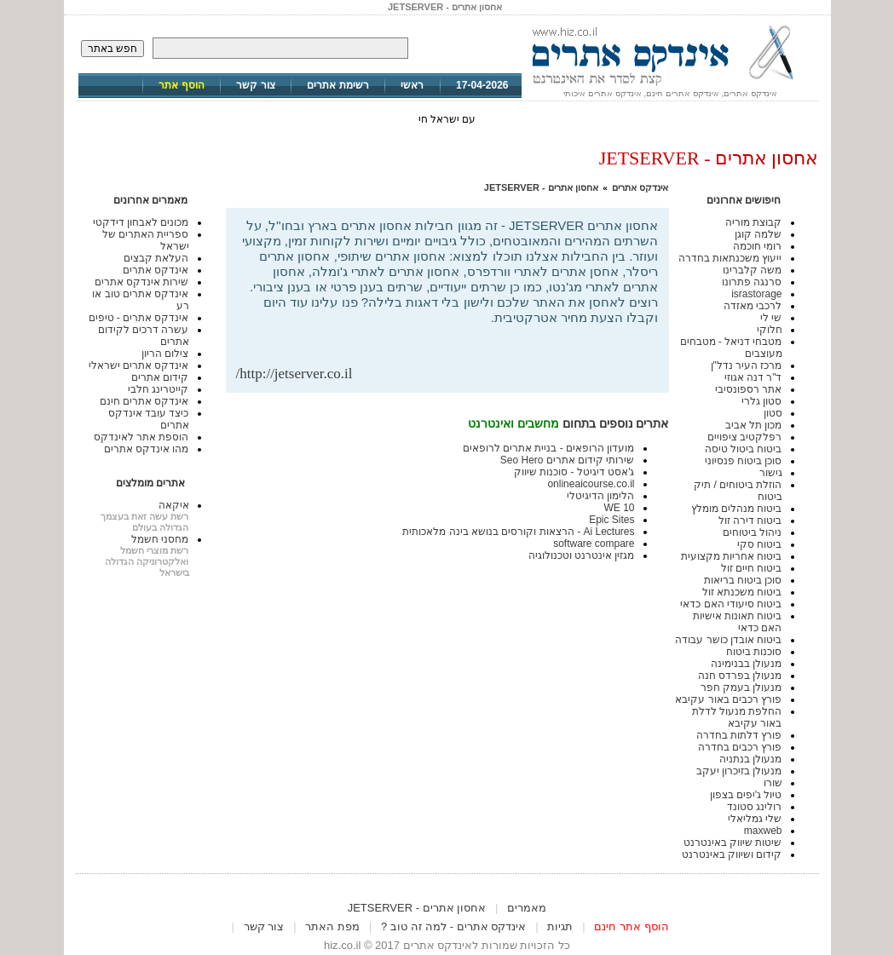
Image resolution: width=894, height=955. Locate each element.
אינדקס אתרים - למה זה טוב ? (453, 926)
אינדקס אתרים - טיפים (139, 318)
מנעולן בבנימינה (746, 664)
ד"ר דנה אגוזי (753, 377)
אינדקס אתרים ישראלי (139, 365)
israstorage (756, 294)
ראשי (412, 85)
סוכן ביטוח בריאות (743, 580)
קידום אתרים (159, 377)
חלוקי (769, 330)
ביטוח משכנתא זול (742, 592)
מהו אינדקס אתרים (146, 449)
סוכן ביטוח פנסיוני (743, 461)
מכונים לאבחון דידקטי (141, 222)
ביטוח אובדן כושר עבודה (728, 640)
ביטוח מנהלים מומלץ (736, 509)
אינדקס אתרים (640, 187)
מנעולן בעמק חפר (741, 687)
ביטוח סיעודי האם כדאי (731, 604)
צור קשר (255, 85)
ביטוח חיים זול (751, 568)
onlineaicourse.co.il (590, 484)
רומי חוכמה (757, 246)
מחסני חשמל (159, 539)
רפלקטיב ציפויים (744, 437)
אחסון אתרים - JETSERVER (541, 187)
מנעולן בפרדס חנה (740, 676)
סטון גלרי (761, 401)
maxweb (763, 831)
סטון (773, 413)
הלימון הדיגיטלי (600, 496)
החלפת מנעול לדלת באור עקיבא (737, 717)
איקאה (174, 505)
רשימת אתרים (337, 85)
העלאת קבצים (156, 258)
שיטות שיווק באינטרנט (732, 843)
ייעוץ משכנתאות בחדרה (730, 258)
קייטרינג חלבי (158, 389)
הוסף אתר (181, 85)
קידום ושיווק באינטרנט (732, 854)
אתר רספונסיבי (748, 389)
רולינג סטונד (754, 807)
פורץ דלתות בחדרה (739, 735)
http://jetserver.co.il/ (294, 373)
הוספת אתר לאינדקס (141, 437)
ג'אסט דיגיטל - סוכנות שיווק (574, 472)
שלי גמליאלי (755, 819)
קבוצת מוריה (753, 222)
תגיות (560, 926)
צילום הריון (164, 354)
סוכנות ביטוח (754, 652)
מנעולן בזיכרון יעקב (739, 771)
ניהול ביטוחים (752, 532)
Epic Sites (611, 520)
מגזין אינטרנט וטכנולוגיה (581, 555)
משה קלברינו (752, 270)
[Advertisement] (459, 337)
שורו (773, 783)
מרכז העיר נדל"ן (746, 365)
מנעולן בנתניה (750, 759)
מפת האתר (332, 926)
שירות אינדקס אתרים (142, 282)
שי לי (771, 318)
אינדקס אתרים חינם (144, 401)
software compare (593, 543)
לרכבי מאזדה (753, 306)
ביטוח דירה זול (750, 520)
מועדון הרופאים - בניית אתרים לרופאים (549, 448)
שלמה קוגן (758, 234)
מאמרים (526, 907)
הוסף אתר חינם (631, 926)
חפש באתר (112, 49)
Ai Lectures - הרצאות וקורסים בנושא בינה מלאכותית (518, 532)
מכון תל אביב (753, 425)
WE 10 (618, 508)
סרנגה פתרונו (752, 282)
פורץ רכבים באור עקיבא (728, 699)
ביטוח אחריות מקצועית (731, 556)
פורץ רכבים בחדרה (740, 747)
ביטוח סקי (759, 544)
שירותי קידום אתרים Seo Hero (567, 460)
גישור (770, 473)
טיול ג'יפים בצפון (746, 795)
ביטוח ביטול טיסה (743, 449)
